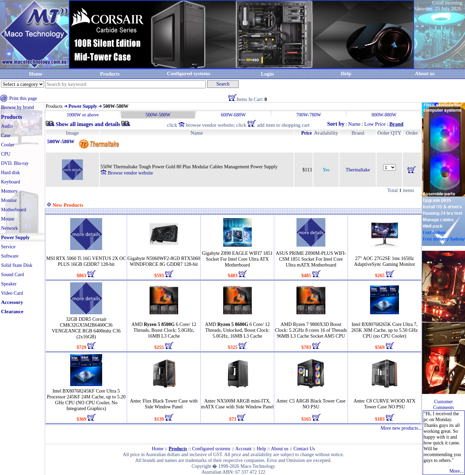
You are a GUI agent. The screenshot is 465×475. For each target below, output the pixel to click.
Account (243, 448)
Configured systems (188, 73)
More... (457, 471)
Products (110, 74)
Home (35, 74)
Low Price (375, 124)
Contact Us (304, 448)
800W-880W (383, 114)
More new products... (401, 428)
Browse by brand (17, 107)
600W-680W (233, 114)
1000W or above (83, 114)
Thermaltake (358, 169)
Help (346, 73)
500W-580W (157, 114)
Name (354, 124)
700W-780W (308, 114)
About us (279, 448)
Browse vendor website (126, 173)
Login (267, 74)
